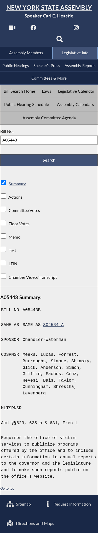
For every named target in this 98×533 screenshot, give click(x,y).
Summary (17, 183)
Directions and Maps (30, 523)
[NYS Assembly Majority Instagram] (76, 29)
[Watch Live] (12, 29)
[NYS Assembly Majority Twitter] (55, 29)
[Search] (60, 41)
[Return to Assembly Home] (49, 11)
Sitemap (19, 503)
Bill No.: (7, 131)
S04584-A (53, 325)
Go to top (7, 488)
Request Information (67, 503)
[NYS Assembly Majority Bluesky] (38, 41)
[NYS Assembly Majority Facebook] (33, 29)
